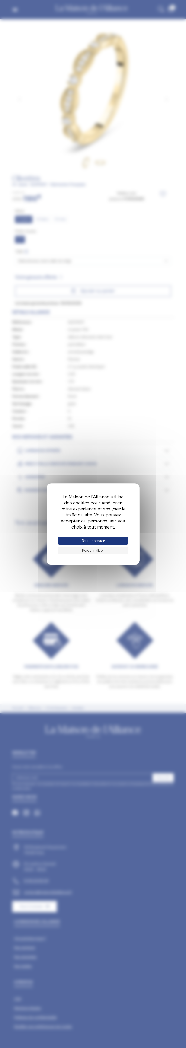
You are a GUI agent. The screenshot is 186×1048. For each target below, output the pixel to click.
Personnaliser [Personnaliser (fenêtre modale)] (93, 550)
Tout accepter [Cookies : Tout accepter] (93, 541)
